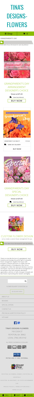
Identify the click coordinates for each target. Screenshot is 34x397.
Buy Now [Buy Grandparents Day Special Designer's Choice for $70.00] (16, 205)
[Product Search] (17, 281)
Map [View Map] (17, 395)
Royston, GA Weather (8, 380)
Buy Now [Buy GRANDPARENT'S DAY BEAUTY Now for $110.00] (17, 149)
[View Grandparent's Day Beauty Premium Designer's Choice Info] (17, 124)
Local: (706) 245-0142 (17, 338)
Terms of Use (17, 390)
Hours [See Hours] (28, 395)
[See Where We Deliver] (17, 291)
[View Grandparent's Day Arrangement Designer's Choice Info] (17, 65)
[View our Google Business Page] (18, 324)
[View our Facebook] (15, 324)
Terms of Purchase (22, 386)
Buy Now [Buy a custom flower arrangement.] (17, 249)
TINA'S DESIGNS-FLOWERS (17, 16)
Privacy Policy (9, 386)
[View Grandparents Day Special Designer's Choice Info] (17, 169)
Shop (8, 33)
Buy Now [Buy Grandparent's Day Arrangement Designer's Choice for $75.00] (16, 100)
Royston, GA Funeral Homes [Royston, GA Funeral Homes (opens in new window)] (12, 374)
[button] (17, 355)
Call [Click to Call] (6, 395)
